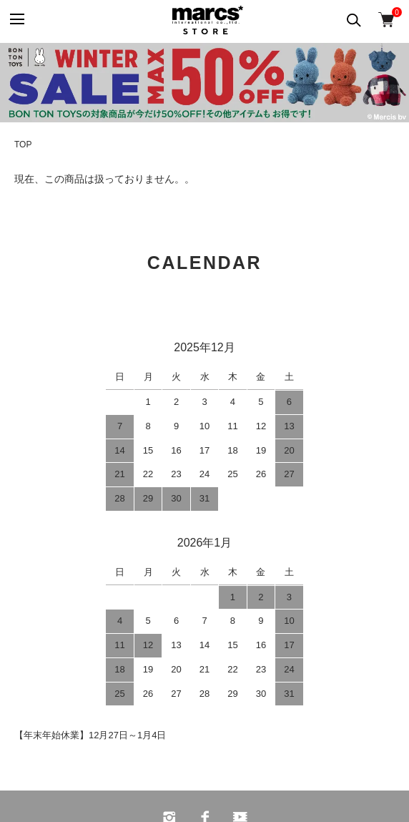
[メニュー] (16, 19)
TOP (22, 145)
